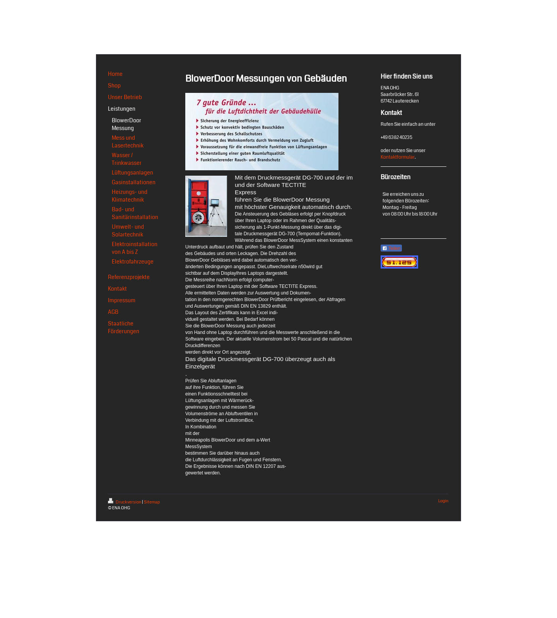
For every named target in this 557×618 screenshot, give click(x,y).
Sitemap (152, 502)
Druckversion (125, 502)
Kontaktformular (398, 157)
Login (443, 501)
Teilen (391, 248)
